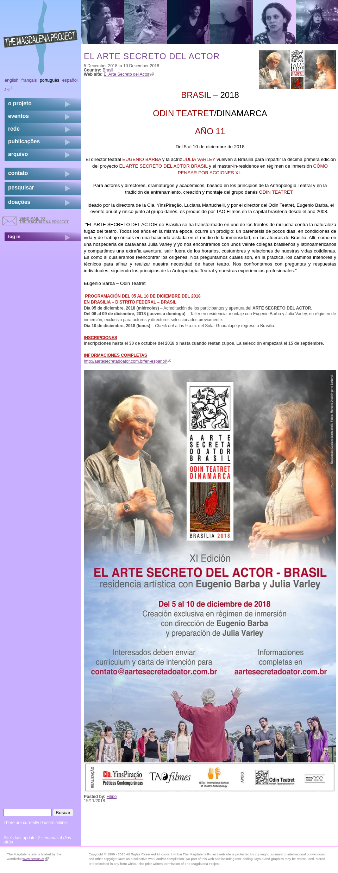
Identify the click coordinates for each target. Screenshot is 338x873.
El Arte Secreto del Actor (129, 74)
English (12, 80)
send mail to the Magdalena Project (44, 220)
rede (14, 129)
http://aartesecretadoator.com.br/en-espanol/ (127, 361)
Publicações (24, 141)
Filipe (112, 796)
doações (19, 202)
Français (29, 80)
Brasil (107, 70)
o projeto (20, 103)
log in (14, 236)
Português (49, 80)
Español (70, 80)
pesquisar (21, 188)
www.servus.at (36, 859)
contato (18, 173)
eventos (18, 116)
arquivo (18, 154)
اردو (8, 88)
